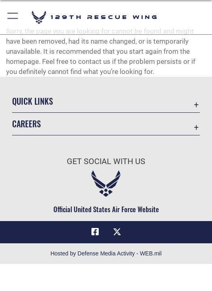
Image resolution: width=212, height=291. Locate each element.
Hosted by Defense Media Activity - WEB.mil (106, 253)
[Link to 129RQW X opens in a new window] (117, 232)
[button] (13, 17)
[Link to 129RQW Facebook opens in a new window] (95, 232)
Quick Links (32, 101)
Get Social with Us (106, 161)
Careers (26, 124)
